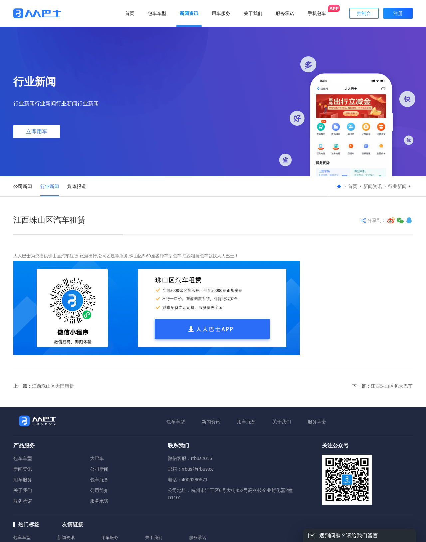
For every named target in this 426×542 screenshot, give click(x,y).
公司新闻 (22, 186)
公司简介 (99, 490)
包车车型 (175, 421)
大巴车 (97, 458)
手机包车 (317, 13)
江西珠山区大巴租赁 (53, 386)
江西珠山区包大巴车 (392, 386)
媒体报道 (76, 186)
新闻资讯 (372, 186)
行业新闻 (49, 186)
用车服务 (246, 421)
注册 (398, 13)
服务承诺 (317, 421)
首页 (129, 13)
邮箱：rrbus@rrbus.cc (191, 469)
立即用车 (36, 131)
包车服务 (99, 479)
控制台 (364, 13)
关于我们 (281, 421)
